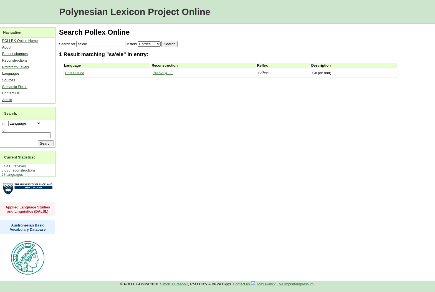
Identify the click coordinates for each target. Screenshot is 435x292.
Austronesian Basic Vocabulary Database (28, 227)
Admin (7, 100)
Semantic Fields (14, 87)
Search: (10, 113)
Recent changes (14, 54)
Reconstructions (14, 60)
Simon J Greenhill (174, 284)
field (133, 44)
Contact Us (10, 93)
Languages (10, 73)
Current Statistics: (19, 157)
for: (4, 130)
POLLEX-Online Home (20, 41)
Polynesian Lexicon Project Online (134, 12)
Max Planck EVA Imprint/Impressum (285, 284)
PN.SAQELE (163, 73)
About (6, 47)
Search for (67, 44)
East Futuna (74, 73)
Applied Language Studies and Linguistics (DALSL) (28, 209)
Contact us (244, 284)
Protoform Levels (15, 67)
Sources (8, 80)
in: (4, 123)
